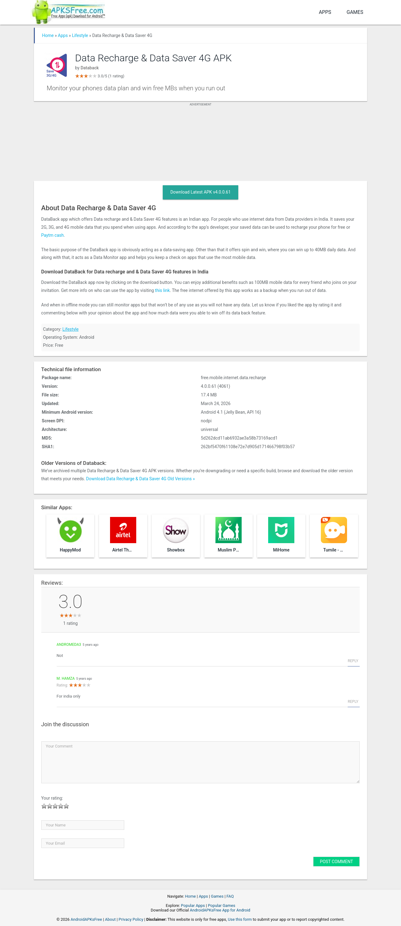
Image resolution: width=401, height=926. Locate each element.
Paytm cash (52, 235)
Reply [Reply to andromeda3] (353, 661)
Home (48, 35)
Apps (325, 12)
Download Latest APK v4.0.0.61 (200, 192)
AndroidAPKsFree (86, 919)
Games (355, 12)
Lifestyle (80, 35)
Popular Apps (193, 905)
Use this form (240, 919)
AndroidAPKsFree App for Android (220, 910)
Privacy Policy (131, 919)
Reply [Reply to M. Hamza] (353, 701)
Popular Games (221, 905)
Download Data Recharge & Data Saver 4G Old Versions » (140, 478)
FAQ (230, 896)
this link (162, 290)
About (110, 919)
